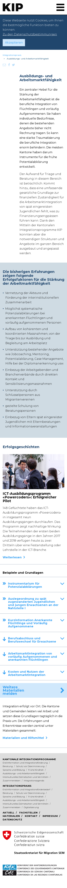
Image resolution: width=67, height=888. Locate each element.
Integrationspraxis (12, 55)
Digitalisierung (31, 807)
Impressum (50, 816)
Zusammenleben (12, 780)
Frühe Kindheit (36, 769)
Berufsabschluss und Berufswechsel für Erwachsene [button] (36, 640)
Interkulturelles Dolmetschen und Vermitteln (26, 777)
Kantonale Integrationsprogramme (29, 759)
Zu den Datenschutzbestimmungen (30, 34)
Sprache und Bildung (14, 769)
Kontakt (31, 816)
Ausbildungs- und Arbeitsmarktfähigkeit (24, 773)
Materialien (12, 816)
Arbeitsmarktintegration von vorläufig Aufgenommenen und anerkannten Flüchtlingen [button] (36, 656)
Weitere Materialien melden (13, 690)
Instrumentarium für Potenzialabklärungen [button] (36, 585)
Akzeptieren (14, 42)
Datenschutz (12, 819)
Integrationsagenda (34, 780)
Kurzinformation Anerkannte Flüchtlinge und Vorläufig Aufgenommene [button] (36, 623)
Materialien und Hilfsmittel (23, 738)
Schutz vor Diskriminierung (30, 766)
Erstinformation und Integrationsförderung (25, 762)
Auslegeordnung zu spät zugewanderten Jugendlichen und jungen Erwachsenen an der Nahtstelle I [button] (36, 603)
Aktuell (9, 812)
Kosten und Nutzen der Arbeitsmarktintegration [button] (36, 673)
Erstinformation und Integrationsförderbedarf (27, 789)
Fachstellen (28, 812)
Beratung (8, 766)
